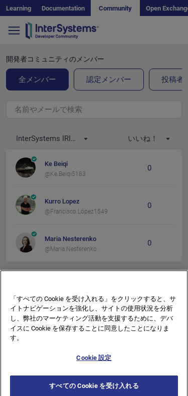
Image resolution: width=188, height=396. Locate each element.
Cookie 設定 (93, 363)
